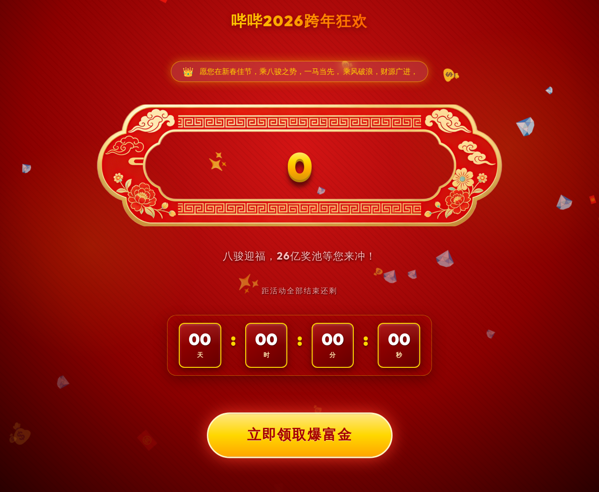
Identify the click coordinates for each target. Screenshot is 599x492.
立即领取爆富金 (299, 435)
